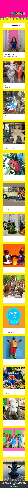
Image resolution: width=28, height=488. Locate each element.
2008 (5, 115)
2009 (5, 146)
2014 (5, 299)
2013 (5, 269)
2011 (5, 207)
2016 (5, 360)
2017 (5, 391)
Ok (11, 486)
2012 (5, 238)
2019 (5, 452)
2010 (5, 177)
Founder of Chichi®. (9, 54)
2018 (5, 422)
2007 (5, 85)
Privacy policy (15, 486)
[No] (26, 484)
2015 (5, 330)
